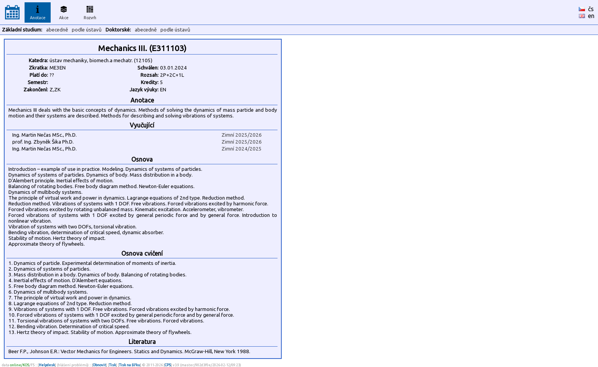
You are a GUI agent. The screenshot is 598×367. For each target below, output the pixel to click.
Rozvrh (90, 11)
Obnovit (99, 365)
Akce (64, 11)
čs (591, 8)
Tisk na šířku (129, 365)
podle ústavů (87, 30)
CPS (168, 365)
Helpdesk (47, 365)
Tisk (112, 365)
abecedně (57, 30)
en (591, 15)
